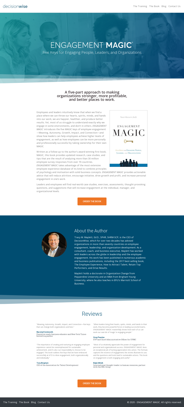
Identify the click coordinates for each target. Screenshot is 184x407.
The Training (140, 6)
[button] (92, 201)
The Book (154, 6)
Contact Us (174, 6)
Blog (163, 6)
